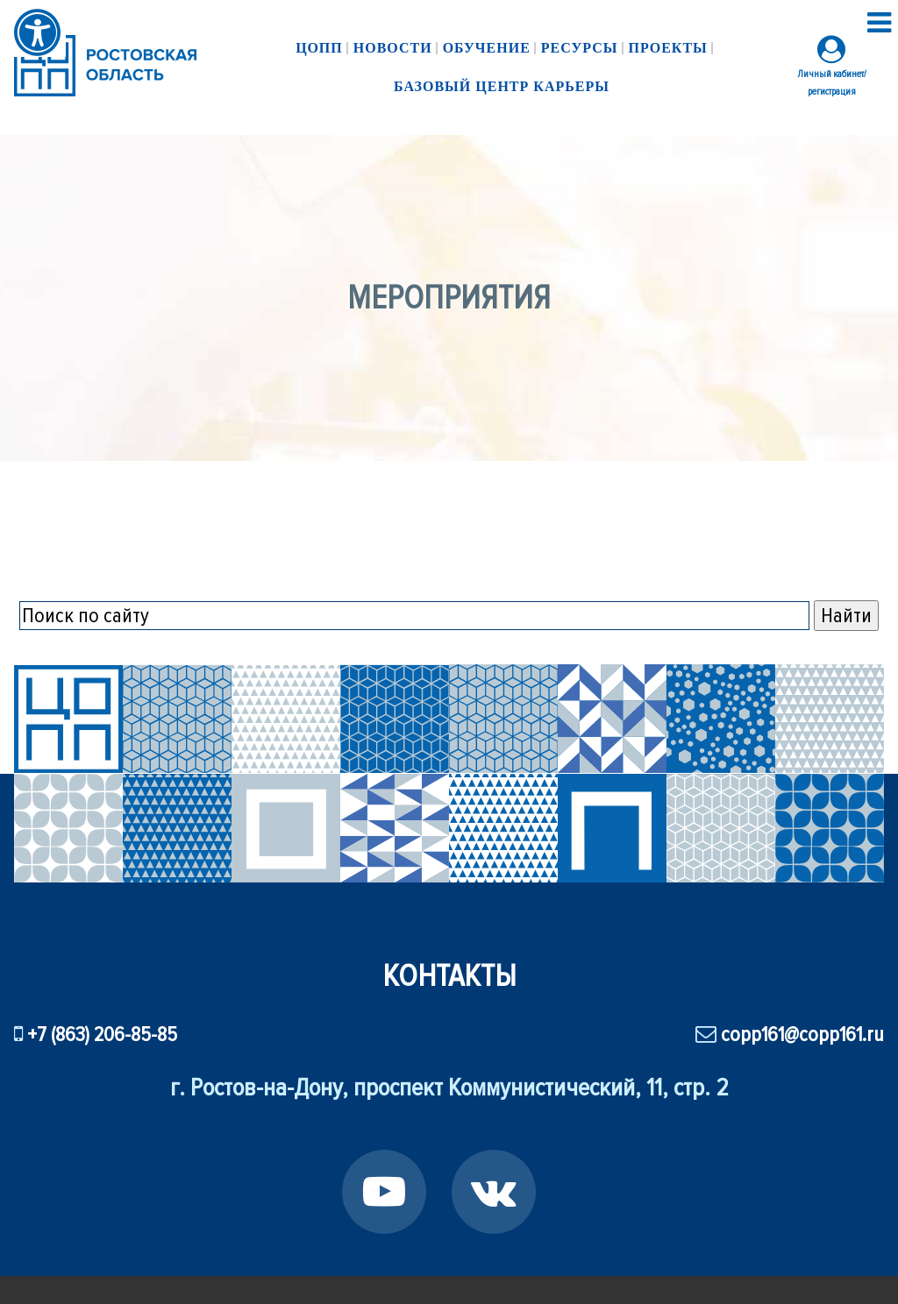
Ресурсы (579, 47)
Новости (392, 47)
